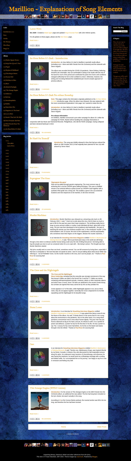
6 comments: (46, 301)
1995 (7, 186)
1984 (7, 204)
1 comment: (45, 89)
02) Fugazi (6, 67)
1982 (7, 210)
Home (63, 427)
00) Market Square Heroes (11, 60)
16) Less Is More (8, 114)
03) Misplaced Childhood (10, 70)
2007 (7, 168)
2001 (7, 174)
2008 (7, 165)
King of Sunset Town (71, 33)
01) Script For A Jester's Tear (11, 63)
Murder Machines (38, 215)
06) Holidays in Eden (9, 80)
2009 (7, 162)
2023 (7, 141)
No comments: (46, 132)
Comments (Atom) (73, 434)
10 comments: (46, 209)
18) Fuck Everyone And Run (11, 121)
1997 (7, 183)
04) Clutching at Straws (10, 73)
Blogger (94, 457)
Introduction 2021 (8, 32)
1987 (7, 198)
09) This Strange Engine (10, 90)
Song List (6, 49)
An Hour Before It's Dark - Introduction (49, 58)
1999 (7, 177)
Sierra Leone (36, 307)
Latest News (35, 28)
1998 (7, 180)
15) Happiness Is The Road (11, 110)
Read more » (34, 40)
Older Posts (101, 427)
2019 (7, 153)
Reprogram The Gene (40, 178)
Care (32, 344)
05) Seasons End (8, 77)
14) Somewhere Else (9, 107)
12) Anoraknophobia (9, 100)
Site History (64, 37)
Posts (4, 35)
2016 (7, 156)
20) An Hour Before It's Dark (12, 129)
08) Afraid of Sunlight (9, 87)
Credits (5, 38)
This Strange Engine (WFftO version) (48, 388)
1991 (7, 192)
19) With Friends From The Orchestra (11, 125)
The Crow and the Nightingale (44, 270)
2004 (7, 171)
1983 (7, 207)
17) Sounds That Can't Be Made (12, 117)
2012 (7, 159)
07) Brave (6, 84)
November (10, 143)
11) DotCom (6, 97)
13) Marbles (6, 104)
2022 (7, 150)
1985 (7, 201)
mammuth (80, 457)
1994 (7, 189)
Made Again (48, 33)
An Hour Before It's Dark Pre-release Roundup (51, 95)
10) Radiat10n (7, 94)
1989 (7, 195)
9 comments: (46, 172)
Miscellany (6, 45)
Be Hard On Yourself (39, 138)
